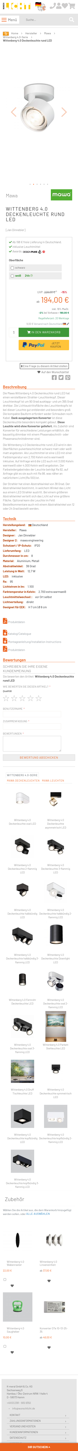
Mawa (47, 33)
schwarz (20, 267)
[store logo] (16, 7)
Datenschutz (18, 1437)
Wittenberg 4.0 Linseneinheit (48, 1263)
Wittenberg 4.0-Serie (15, 37)
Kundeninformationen (24, 1432)
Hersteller (31, 33)
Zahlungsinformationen (25, 1420)
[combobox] (46, 20)
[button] (13, 112)
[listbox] (35, 272)
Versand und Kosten (23, 1426)
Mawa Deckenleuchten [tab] (23, 780)
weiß (18, 275)
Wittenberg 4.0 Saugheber (15, 1330)
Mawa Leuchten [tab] (53, 780)
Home (14, 33)
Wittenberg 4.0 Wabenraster (15, 1263)
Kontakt (15, 1415)
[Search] (71, 19)
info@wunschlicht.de (23, 1408)
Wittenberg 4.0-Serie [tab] (22, 775)
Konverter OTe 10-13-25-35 (54, 1330)
